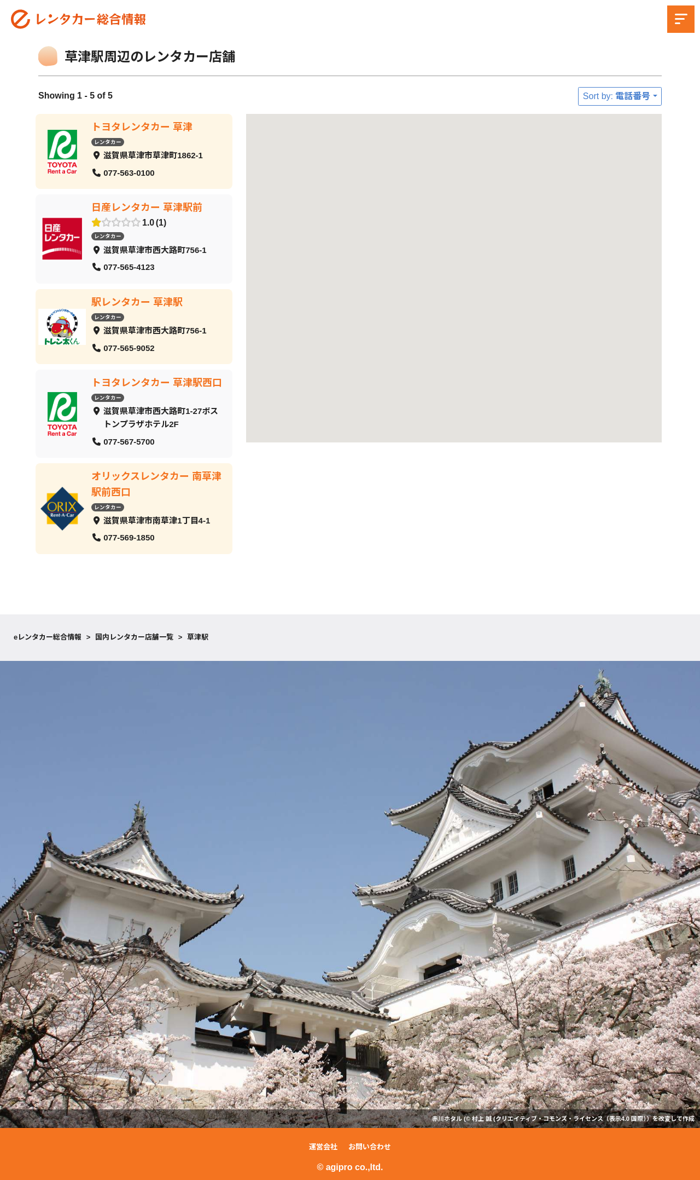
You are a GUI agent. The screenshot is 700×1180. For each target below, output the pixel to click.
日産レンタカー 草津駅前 (146, 207)
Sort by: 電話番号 (617, 96)
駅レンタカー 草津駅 (137, 301)
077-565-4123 (128, 267)
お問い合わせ (369, 1147)
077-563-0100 (128, 172)
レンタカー (107, 142)
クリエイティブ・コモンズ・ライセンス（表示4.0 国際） (570, 1118)
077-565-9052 (128, 347)
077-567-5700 (128, 441)
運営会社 (323, 1147)
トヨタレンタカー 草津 (141, 127)
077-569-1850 (128, 537)
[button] (445, 241)
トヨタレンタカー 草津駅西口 (156, 382)
